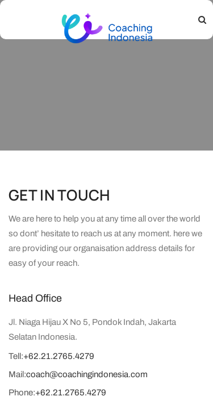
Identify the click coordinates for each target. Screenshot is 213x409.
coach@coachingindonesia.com (87, 374)
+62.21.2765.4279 (58, 356)
